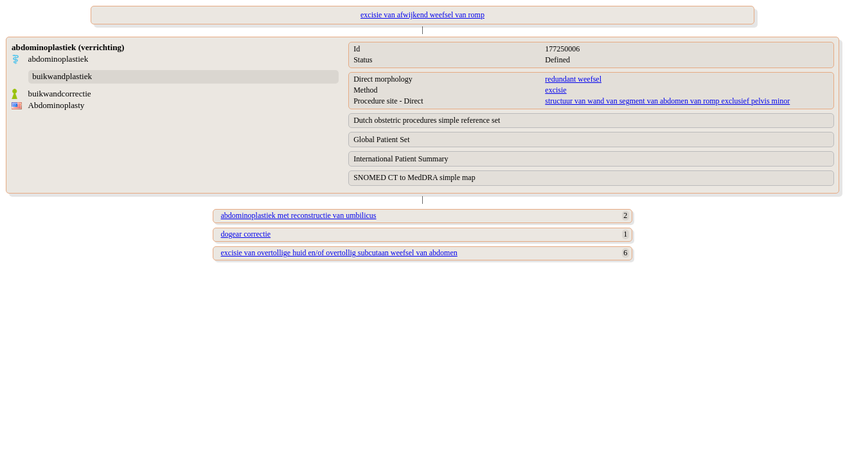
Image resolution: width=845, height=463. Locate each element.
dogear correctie (246, 234)
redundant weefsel (573, 79)
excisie (555, 90)
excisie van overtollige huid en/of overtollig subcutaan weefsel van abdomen (339, 252)
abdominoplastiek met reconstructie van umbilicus (299, 215)
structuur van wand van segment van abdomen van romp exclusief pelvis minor (667, 100)
